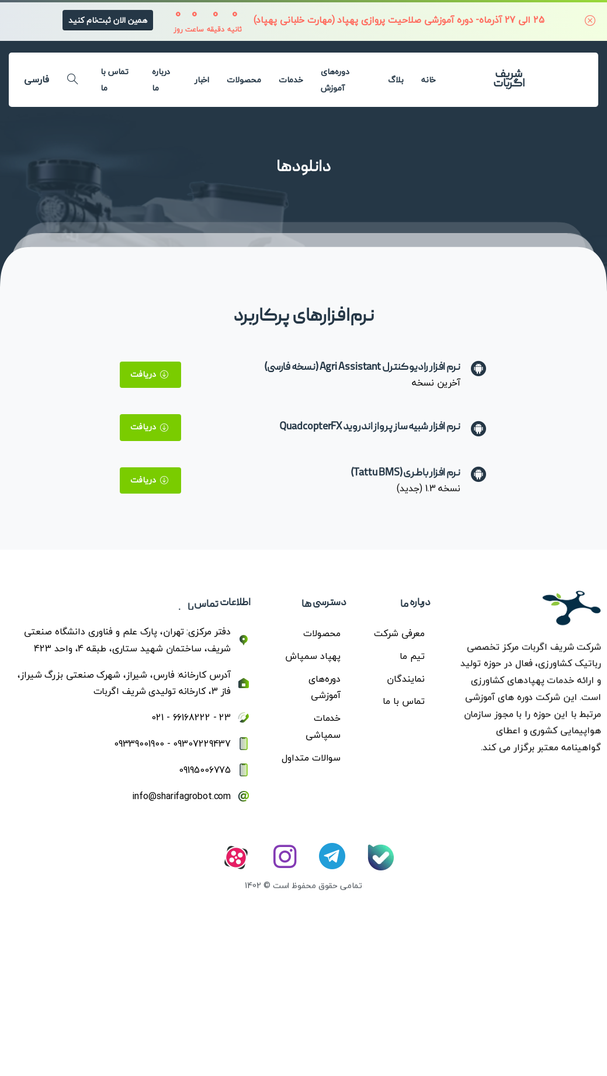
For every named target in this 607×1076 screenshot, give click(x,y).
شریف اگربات (508, 79)
